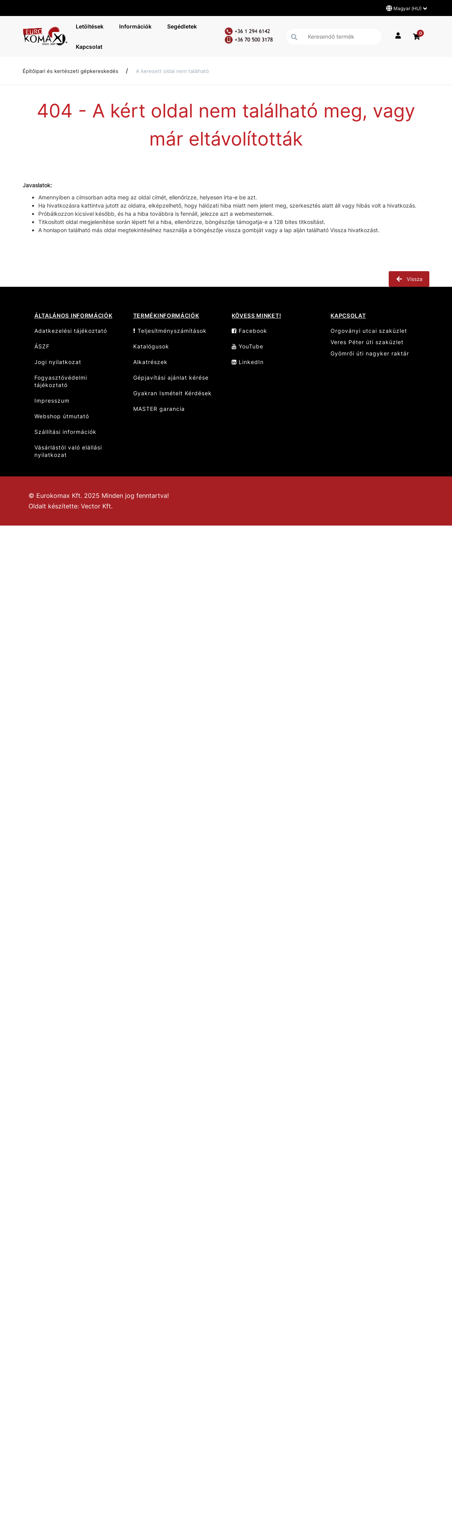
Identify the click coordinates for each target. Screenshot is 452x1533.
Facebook (249, 330)
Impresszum (52, 400)
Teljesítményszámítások (170, 330)
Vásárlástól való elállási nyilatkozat (68, 451)
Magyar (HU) (406, 8)
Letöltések (90, 26)
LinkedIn (248, 362)
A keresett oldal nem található (172, 71)
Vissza (409, 279)
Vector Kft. (97, 506)
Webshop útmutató (61, 416)
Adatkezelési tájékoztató (70, 330)
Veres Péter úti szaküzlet (367, 342)
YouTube (247, 346)
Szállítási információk (65, 431)
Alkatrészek (150, 362)
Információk (135, 26)
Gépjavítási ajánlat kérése (171, 377)
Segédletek (182, 26)
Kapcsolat (89, 46)
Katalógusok (151, 346)
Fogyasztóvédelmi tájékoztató (60, 381)
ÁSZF (42, 346)
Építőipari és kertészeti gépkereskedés (70, 71)
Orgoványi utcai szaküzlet (369, 330)
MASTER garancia (159, 408)
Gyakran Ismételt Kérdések (172, 393)
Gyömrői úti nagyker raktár (370, 353)
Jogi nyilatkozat (57, 362)
